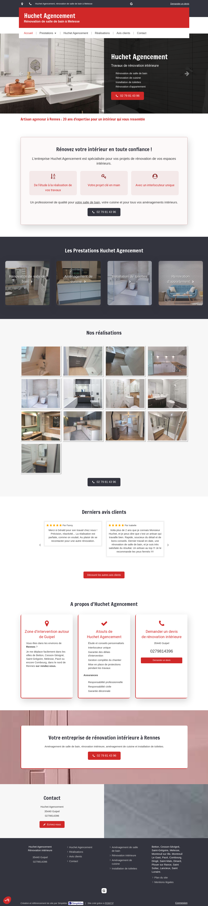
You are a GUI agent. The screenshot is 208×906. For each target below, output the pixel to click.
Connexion (181, 902)
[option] (104, 74)
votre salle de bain (87, 202)
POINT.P (109, 903)
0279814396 (161, 651)
